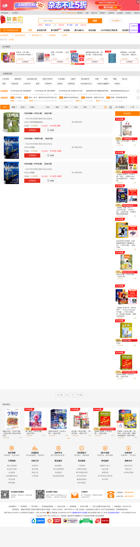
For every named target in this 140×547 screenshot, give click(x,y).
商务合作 (128, 469)
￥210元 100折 (55, 176)
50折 (67, 59)
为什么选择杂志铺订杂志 (101, 506)
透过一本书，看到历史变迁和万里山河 (40, 98)
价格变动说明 (82, 469)
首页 (30, 30)
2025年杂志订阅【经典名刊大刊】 (71, 91)
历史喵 (59, 84)
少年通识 (16, 98)
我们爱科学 (85, 79)
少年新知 (5, 79)
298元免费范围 (58, 469)
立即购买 (25, 62)
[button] (139, 423)
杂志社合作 (128, 466)
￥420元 (34, 126)
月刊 (80, 122)
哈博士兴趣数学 (103, 84)
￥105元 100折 (55, 151)
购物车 (115, 20)
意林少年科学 (47, 79)
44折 (134, 183)
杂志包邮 (92, 30)
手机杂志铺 (5, 13)
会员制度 (11, 472)
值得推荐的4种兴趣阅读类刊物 (97, 91)
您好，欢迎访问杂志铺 (69, 13)
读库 (105, 79)
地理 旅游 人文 (37, 35)
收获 (37, 84)
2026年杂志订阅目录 (109, 30)
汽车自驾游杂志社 (36, 122)
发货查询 (111, 13)
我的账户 (103, 13)
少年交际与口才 (86, 84)
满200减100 (79, 30)
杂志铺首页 (4, 35)
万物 (54, 25)
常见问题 (11, 479)
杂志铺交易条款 (47, 506)
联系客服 (11, 483)
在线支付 (35, 466)
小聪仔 (72, 79)
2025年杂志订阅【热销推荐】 (21, 91)
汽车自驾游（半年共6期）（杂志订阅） (38, 164)
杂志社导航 (84, 506)
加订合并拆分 (82, 476)
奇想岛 (117, 84)
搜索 (95, 21)
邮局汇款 (35, 472)
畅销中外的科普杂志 (69, 98)
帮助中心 (137, 13)
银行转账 (35, 469)
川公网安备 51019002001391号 (59, 513)
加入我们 (105, 479)
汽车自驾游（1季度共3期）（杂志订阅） (39, 139)
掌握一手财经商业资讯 (116, 98)
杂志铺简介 (13, 506)
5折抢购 (66, 30)
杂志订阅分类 (20, 35)
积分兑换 (105, 469)
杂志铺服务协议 (11, 476)
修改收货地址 (82, 479)
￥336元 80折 (55, 126)
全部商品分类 (11, 30)
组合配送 (58, 472)
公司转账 (35, 476)
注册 (87, 13)
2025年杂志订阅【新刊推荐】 (45, 91)
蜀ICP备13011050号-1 (12, 513)
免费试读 (105, 472)
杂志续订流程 (12, 469)
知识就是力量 (32, 79)
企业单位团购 (128, 472)
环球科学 (48, 84)
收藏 (50, 130)
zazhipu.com (55, 516)
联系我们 (24, 506)
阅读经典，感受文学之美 (92, 98)
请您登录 (80, 13)
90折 (134, 278)
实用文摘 (14, 84)
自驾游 (64, 35)
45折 (32, 59)
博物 (114, 79)
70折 (134, 216)
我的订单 (94, 13)
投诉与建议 (82, 483)
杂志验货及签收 (58, 476)
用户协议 (34, 506)
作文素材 (61, 79)
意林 (4, 84)
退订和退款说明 (81, 472)
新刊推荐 (54, 30)
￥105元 (34, 151)
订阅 (76, 509)
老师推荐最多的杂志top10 (120, 91)
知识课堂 (15, 13)
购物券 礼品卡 (105, 466)
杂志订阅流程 (12, 466)
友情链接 (73, 506)
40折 (134, 318)
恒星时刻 (71, 84)
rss (74, 509)
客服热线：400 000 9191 (123, 506)
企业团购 (120, 13)
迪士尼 (124, 79)
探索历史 (18, 79)
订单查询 (81, 466)
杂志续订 (128, 13)
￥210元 (34, 176)
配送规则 (58, 466)
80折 (102, 59)
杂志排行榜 (41, 30)
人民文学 (27, 84)
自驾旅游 (52, 35)
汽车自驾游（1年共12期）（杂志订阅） (38, 113)
